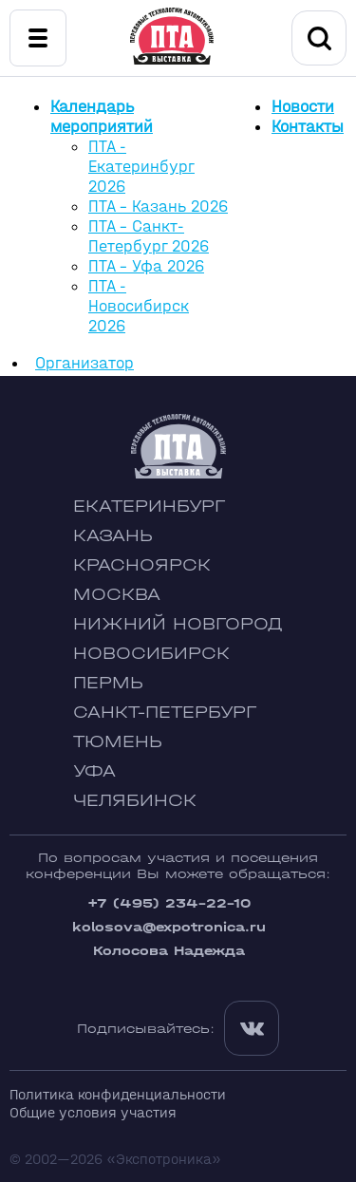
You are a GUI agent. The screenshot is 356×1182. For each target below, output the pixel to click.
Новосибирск (151, 654)
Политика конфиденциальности (117, 1094)
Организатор (84, 363)
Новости (303, 107)
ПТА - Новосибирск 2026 (138, 306)
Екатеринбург (149, 506)
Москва (116, 595)
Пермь (108, 683)
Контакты (308, 127)
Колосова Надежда (169, 951)
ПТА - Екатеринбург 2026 (141, 167)
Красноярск (142, 565)
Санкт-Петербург (164, 712)
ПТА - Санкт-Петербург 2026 (148, 236)
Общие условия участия (93, 1112)
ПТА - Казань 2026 (158, 206)
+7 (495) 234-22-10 (169, 903)
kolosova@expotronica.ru (169, 927)
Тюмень (117, 742)
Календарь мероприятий (101, 117)
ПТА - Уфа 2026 (146, 266)
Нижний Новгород (178, 624)
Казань (113, 536)
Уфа (94, 771)
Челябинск (135, 801)
